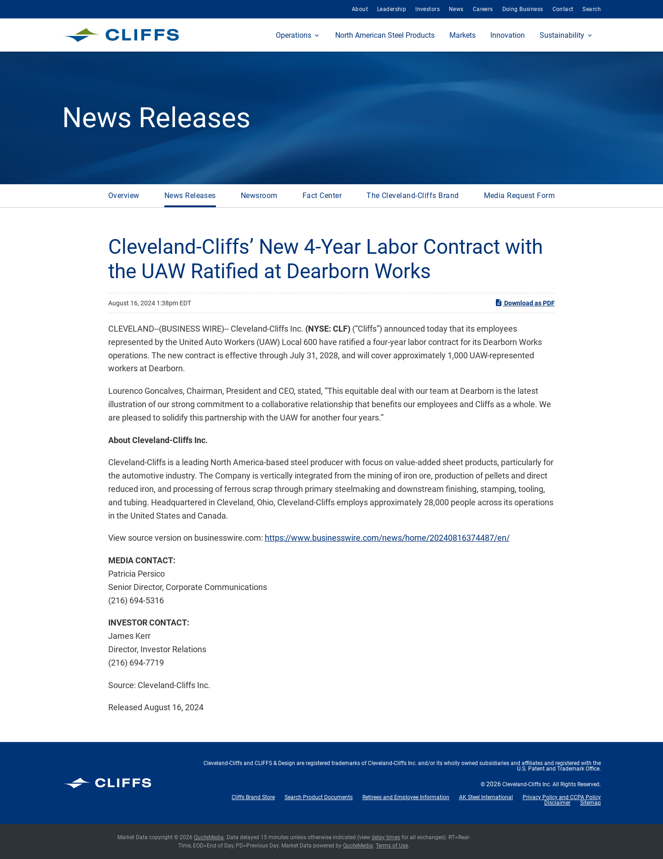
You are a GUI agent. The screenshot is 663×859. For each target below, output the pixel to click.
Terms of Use (392, 845)
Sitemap (590, 803)
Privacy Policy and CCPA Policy (562, 797)
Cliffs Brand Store (253, 797)
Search (591, 9)
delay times (386, 837)
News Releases (190, 195)
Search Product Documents (319, 797)
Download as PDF (524, 302)
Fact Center (322, 195)
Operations (293, 35)
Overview (124, 195)
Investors (427, 9)
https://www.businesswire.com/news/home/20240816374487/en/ (387, 538)
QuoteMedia (209, 837)
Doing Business (522, 9)
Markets (462, 35)
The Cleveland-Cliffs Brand (412, 195)
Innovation (507, 35)
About (360, 9)
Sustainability (562, 35)
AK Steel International (486, 797)
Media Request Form (519, 195)
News (456, 9)
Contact (563, 9)
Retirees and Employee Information (405, 797)
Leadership (391, 9)
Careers (483, 9)
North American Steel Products (385, 35)
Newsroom (259, 195)
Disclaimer (557, 803)
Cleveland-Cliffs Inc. (526, 784)
